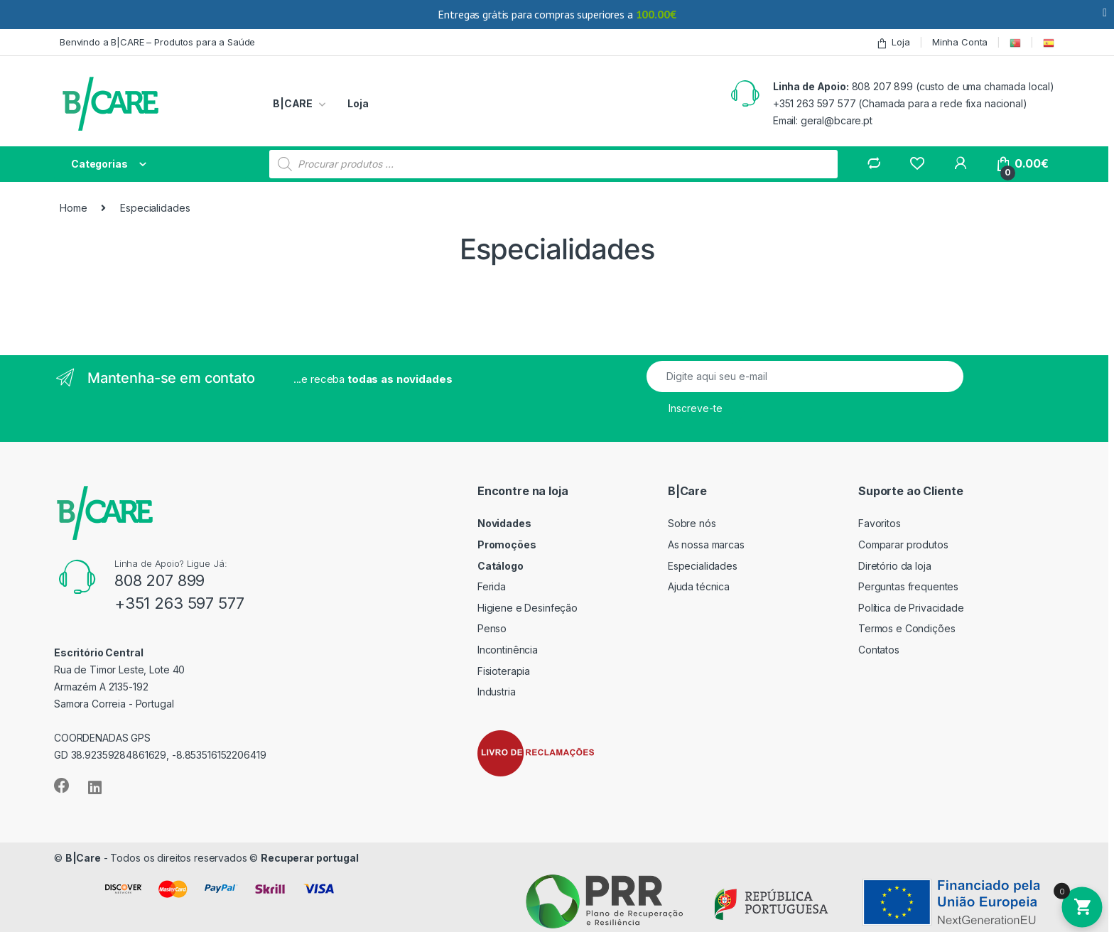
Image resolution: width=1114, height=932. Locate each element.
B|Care (83, 858)
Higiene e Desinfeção (527, 608)
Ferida (491, 586)
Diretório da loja (894, 566)
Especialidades (702, 566)
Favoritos (879, 523)
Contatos (878, 650)
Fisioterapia (503, 671)
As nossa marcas (706, 544)
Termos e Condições (906, 628)
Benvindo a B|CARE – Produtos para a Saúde (157, 42)
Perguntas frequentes (908, 586)
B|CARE (293, 103)
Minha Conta (960, 42)
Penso (492, 628)
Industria (496, 692)
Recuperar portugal (309, 858)
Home (73, 208)
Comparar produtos (903, 544)
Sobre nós (692, 523)
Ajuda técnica (699, 586)
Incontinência (507, 650)
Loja (893, 42)
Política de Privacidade (911, 608)
